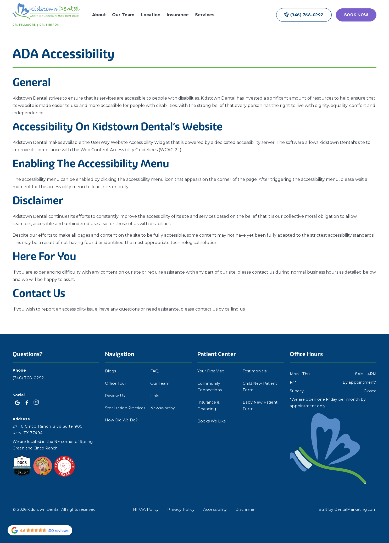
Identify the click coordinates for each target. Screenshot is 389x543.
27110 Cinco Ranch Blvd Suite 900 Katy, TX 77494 (48, 429)
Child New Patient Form (260, 386)
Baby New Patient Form (260, 405)
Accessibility (215, 509)
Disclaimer (245, 509)
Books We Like (211, 421)
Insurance (178, 14)
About (99, 14)
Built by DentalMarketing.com (347, 509)
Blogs (110, 371)
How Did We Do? (121, 420)
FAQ (154, 371)
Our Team (123, 14)
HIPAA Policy (146, 509)
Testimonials (254, 371)
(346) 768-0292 (28, 378)
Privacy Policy (180, 509)
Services (204, 14)
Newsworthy (162, 408)
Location (150, 14)
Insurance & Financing (208, 405)
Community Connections (209, 386)
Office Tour (115, 383)
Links (155, 395)
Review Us (115, 395)
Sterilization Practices (125, 408)
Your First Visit (210, 371)
